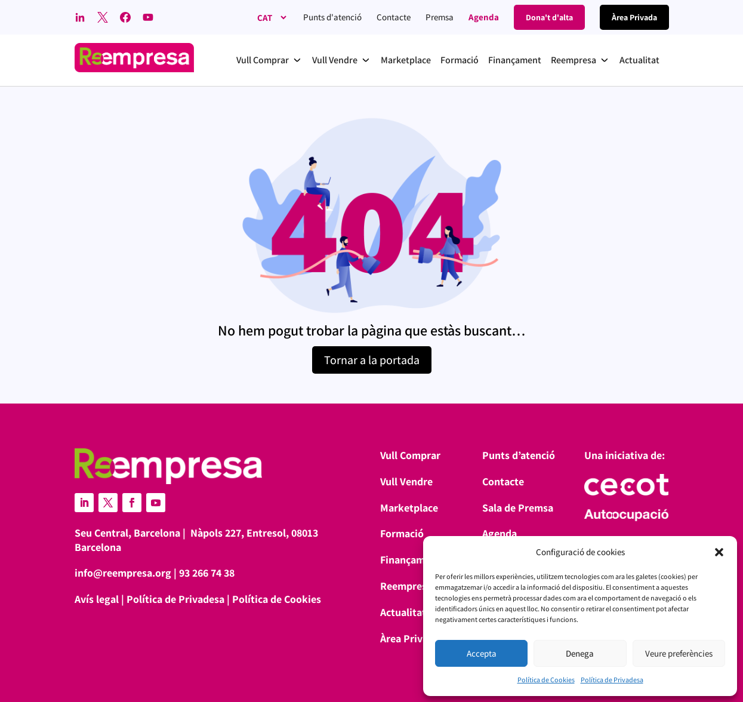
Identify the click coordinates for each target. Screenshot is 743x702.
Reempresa (406, 586)
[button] (719, 552)
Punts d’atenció (518, 455)
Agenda (483, 17)
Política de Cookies (546, 679)
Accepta (482, 653)
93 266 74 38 (207, 573)
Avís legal (97, 599)
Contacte (394, 17)
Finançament (410, 559)
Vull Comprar (410, 455)
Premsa (440, 17)
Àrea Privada (409, 638)
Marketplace (409, 508)
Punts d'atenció (332, 17)
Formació (402, 533)
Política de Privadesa (612, 679)
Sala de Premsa (517, 508)
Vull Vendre (406, 481)
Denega (580, 653)
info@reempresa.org (123, 573)
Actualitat (403, 612)
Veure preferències (679, 653)
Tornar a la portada (372, 360)
